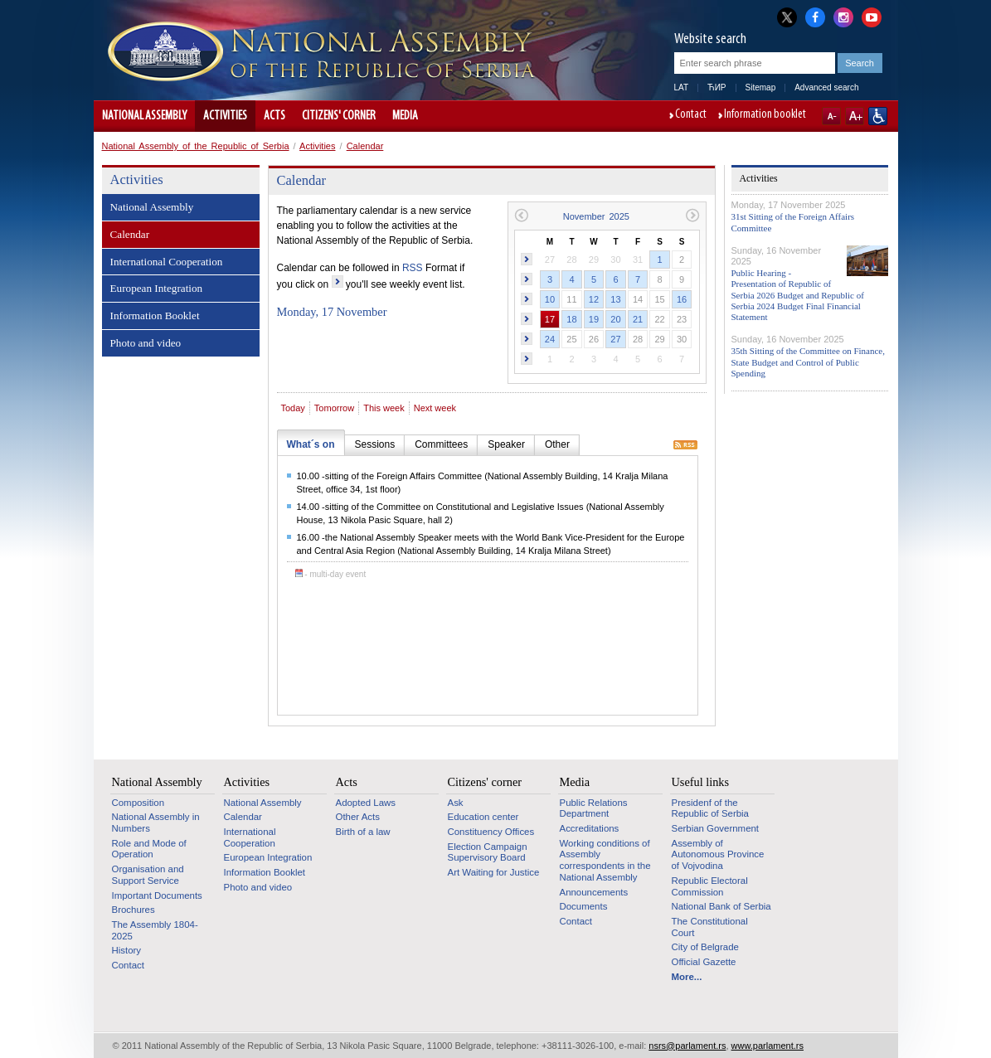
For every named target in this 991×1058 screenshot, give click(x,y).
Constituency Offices (491, 832)
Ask (456, 803)
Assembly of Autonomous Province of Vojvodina (718, 854)
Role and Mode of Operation (149, 849)
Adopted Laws (366, 803)
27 (615, 339)
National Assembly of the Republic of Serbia (195, 146)
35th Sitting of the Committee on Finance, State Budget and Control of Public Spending (808, 361)
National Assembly (144, 116)
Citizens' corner (339, 116)
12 (594, 299)
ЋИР (716, 87)
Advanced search (826, 87)
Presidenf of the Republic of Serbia (710, 808)
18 (571, 319)
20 (615, 319)
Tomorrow (334, 408)
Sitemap (761, 87)
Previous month (521, 215)
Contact (691, 115)
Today (293, 408)
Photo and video (146, 343)
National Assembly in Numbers (156, 822)
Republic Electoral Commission (710, 886)
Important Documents (157, 895)
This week (384, 408)
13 (615, 299)
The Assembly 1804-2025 (155, 930)
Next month (693, 215)
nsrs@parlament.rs (687, 1046)
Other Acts (358, 817)
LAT (681, 87)
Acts (274, 116)
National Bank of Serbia (721, 906)
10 (550, 299)
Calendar (365, 146)
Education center (483, 817)
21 (638, 319)
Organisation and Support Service (148, 875)
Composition (138, 803)
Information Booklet (155, 315)
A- (831, 116)
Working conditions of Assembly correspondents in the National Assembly (605, 860)
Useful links (701, 782)
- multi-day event (331, 574)
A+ (854, 116)
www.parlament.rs (767, 1046)
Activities (225, 116)
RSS (412, 268)
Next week (435, 408)
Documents (584, 906)
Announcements (594, 892)
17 (550, 319)
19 (594, 319)
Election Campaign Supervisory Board (487, 852)
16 (682, 299)
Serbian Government (716, 828)
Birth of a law (363, 832)
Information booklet (765, 115)
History (127, 950)
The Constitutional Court (710, 927)
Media (405, 116)
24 (550, 339)
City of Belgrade (705, 947)
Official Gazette (704, 962)
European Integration (156, 288)
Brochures (133, 910)
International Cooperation (166, 261)
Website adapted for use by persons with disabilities (877, 116)
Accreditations (589, 828)
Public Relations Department (594, 808)
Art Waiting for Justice (494, 872)
